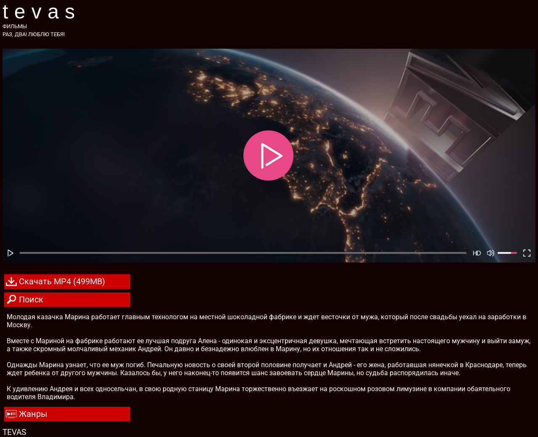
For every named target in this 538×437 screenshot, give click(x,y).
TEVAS (42, 11)
